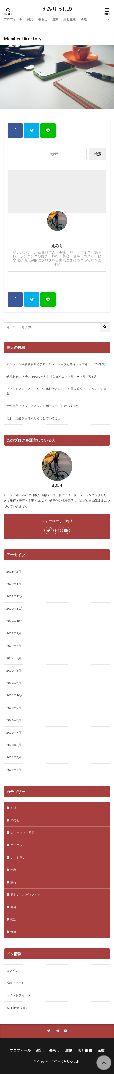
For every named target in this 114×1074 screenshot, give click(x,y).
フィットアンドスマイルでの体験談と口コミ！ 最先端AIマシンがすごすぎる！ (56, 391)
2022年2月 (13, 683)
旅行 (13, 882)
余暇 (84, 19)
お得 (13, 808)
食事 (13, 932)
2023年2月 (13, 571)
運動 (55, 19)
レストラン (18, 857)
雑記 (30, 19)
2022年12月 (14, 596)
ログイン (12, 970)
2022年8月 (13, 646)
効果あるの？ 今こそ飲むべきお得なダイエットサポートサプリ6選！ (53, 376)
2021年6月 (13, 745)
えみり (57, 245)
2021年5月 (13, 757)
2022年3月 (13, 670)
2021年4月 (13, 770)
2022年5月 (13, 658)
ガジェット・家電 (22, 833)
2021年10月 (14, 695)
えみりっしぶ (57, 8)
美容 (13, 907)
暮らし (42, 19)
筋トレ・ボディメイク (25, 894)
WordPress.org (16, 1008)
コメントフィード (18, 995)
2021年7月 (13, 732)
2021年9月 (13, 708)
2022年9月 (13, 633)
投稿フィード (15, 983)
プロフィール (13, 19)
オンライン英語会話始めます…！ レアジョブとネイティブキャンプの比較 (56, 364)
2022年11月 (14, 608)
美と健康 (69, 19)
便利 (13, 870)
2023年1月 (13, 584)
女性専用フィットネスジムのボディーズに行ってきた (42, 406)
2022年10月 (14, 621)
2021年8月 (13, 720)
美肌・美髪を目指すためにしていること (33, 418)
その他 (14, 820)
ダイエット (18, 845)
